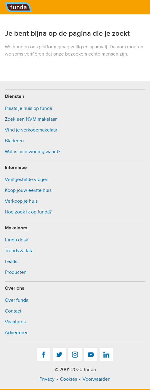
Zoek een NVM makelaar (31, 119)
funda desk (16, 240)
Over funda (16, 300)
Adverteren (17, 333)
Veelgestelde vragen (26, 180)
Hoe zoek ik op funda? (28, 212)
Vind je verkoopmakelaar (31, 130)
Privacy (47, 379)
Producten (16, 272)
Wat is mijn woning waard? (32, 152)
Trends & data (19, 251)
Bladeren (14, 141)
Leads (11, 261)
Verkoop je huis (21, 201)
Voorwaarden (97, 379)
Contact (13, 311)
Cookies (68, 379)
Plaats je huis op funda (28, 108)
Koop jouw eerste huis (28, 190)
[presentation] (50, 69)
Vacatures (15, 322)
